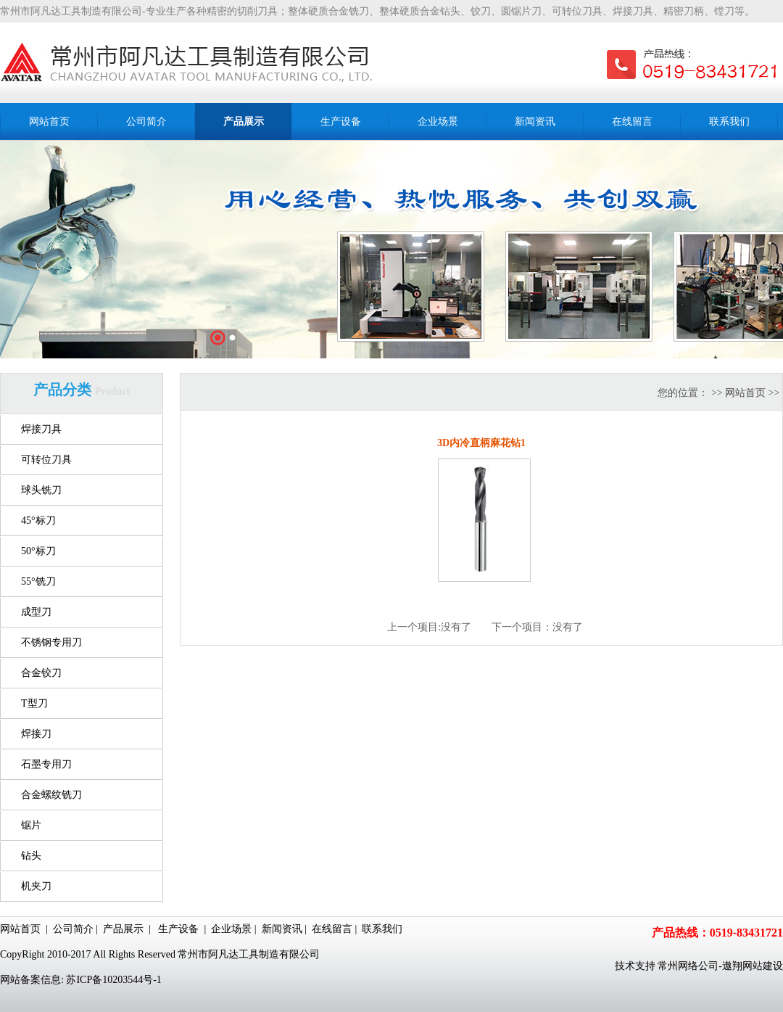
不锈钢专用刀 (51, 642)
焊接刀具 (41, 429)
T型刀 (34, 703)
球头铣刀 (41, 490)
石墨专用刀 (46, 764)
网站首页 (745, 392)
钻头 (31, 855)
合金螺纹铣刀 (51, 794)
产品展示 (123, 928)
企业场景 (231, 928)
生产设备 (178, 928)
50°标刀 (38, 551)
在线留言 (332, 928)
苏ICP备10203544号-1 (113, 979)
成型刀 (36, 611)
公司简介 (73, 928)
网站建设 (762, 965)
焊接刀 (36, 733)
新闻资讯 (282, 928)
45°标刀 (38, 520)
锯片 (31, 825)
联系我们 (382, 928)
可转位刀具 (46, 459)
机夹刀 (36, 886)
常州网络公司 (688, 965)
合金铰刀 (41, 672)
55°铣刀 (38, 581)
